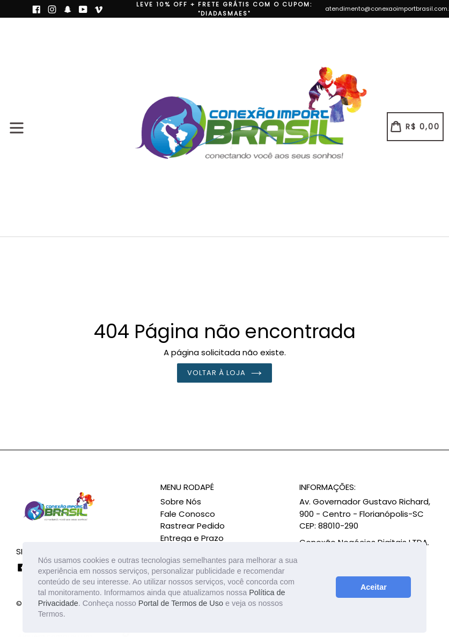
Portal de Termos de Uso (180, 603)
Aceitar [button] (373, 587)
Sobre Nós (180, 501)
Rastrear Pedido (192, 525)
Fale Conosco (187, 513)
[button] (69, 615)
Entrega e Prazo (192, 538)
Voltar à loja (224, 373)
